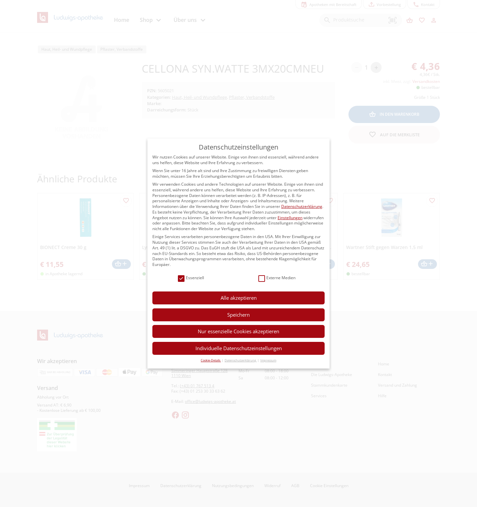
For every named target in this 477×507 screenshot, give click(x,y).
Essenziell (191, 278)
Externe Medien (276, 278)
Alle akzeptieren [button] (239, 297)
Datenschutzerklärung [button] (241, 360)
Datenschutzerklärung (301, 206)
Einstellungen (290, 218)
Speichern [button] (238, 314)
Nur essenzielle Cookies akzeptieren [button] (238, 331)
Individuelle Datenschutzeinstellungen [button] (238, 348)
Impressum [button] (268, 360)
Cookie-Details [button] (211, 360)
